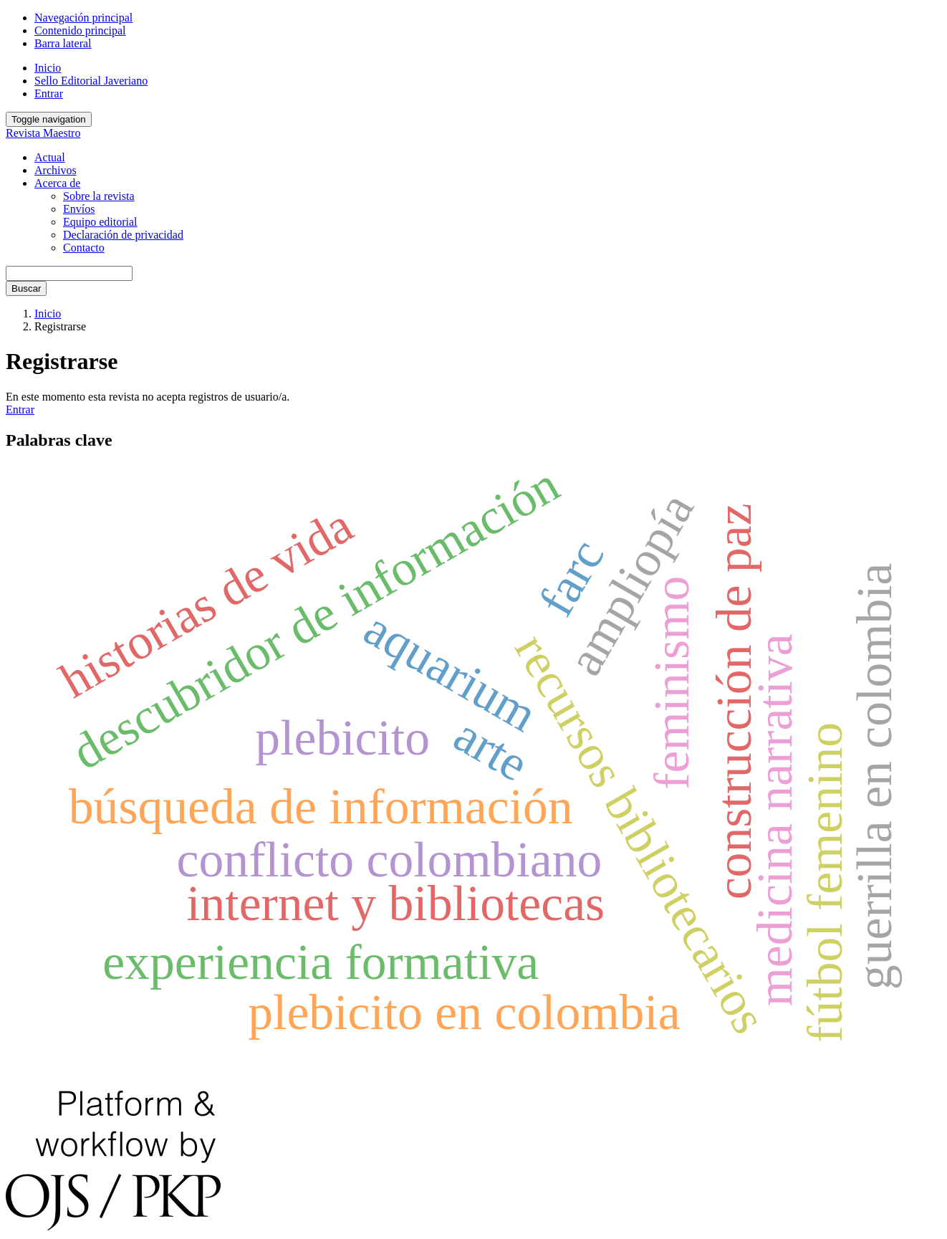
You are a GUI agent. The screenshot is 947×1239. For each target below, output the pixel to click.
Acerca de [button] (57, 183)
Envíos (79, 209)
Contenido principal (80, 30)
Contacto (84, 247)
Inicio (47, 68)
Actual (49, 157)
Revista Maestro (43, 133)
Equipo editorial (100, 222)
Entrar (48, 93)
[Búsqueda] (69, 273)
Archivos (55, 170)
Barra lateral (63, 43)
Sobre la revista (99, 196)
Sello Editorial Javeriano (91, 81)
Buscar (26, 288)
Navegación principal (83, 17)
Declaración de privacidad (123, 235)
